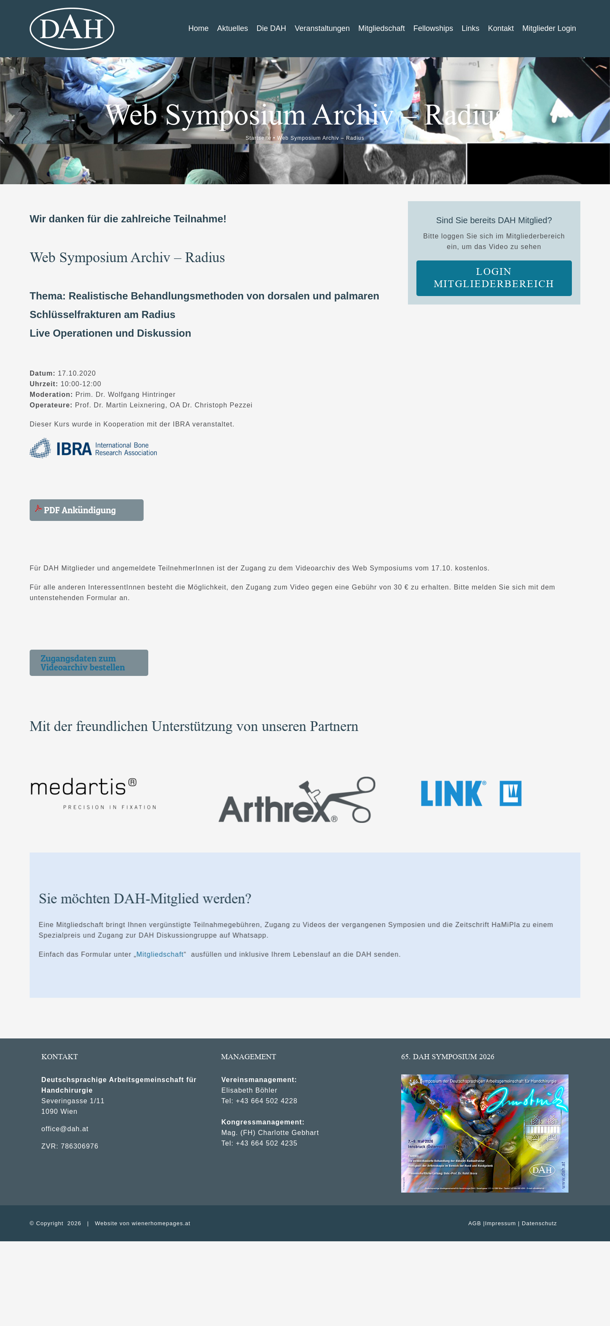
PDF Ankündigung (75, 510)
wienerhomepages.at (161, 1223)
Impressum (500, 1223)
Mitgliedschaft (390, 954)
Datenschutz (539, 1223)
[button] (89, 663)
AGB (474, 1223)
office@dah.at (65, 1128)
